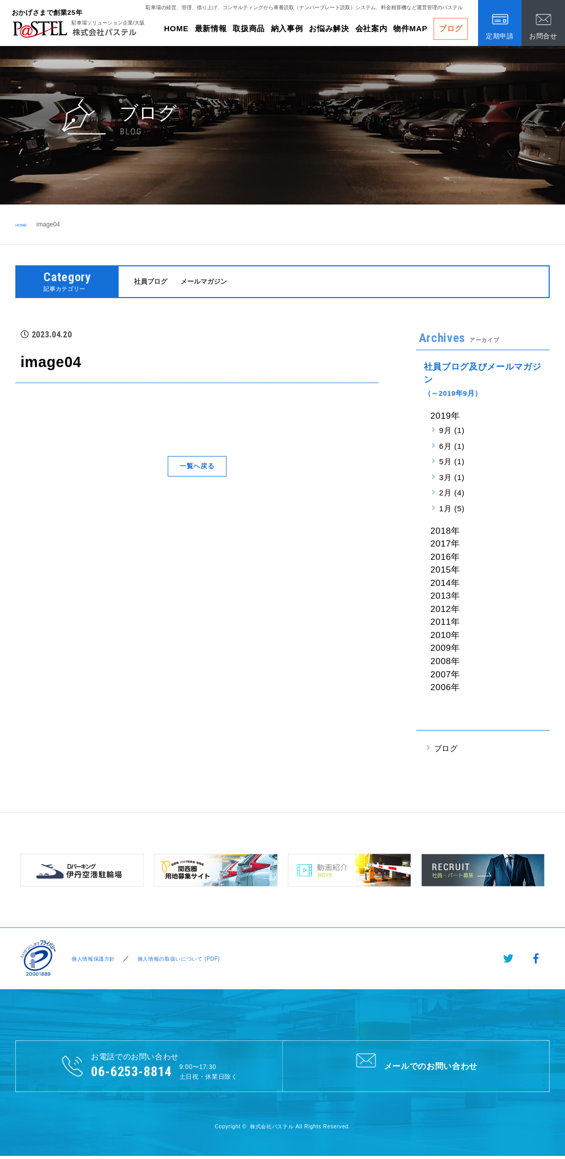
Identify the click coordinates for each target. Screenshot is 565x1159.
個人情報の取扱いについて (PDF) (189, 960)
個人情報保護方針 (92, 960)
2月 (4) (452, 494)
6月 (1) (452, 447)
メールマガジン (212, 282)
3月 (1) (452, 478)
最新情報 (211, 28)
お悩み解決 (329, 28)
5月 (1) (452, 463)
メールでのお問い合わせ (416, 1067)
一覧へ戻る (197, 467)
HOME (176, 28)
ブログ (451, 28)
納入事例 (287, 28)
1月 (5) (452, 510)
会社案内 (371, 28)
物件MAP (410, 28)
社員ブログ (153, 282)
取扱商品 (249, 28)
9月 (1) (452, 431)
